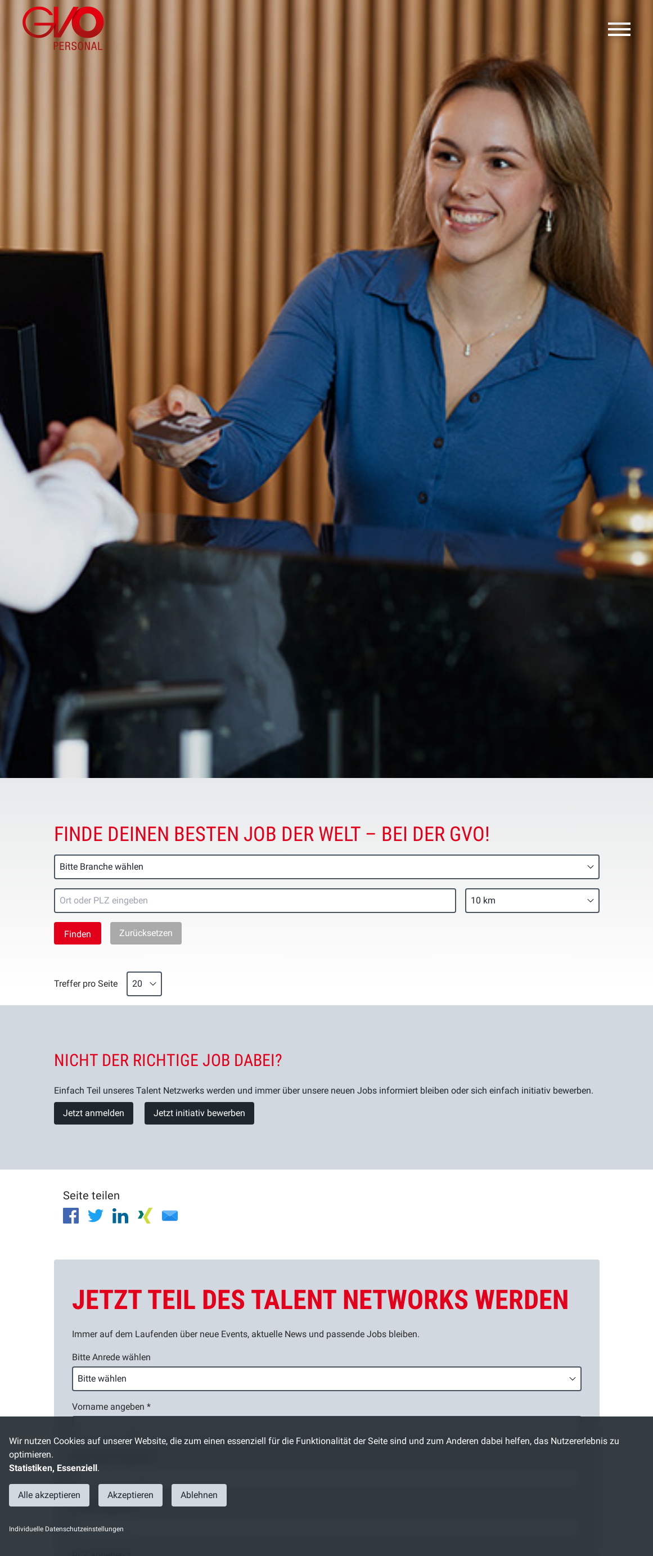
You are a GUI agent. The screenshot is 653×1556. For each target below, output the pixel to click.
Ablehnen (199, 1495)
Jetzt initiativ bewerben (199, 1113)
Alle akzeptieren (49, 1495)
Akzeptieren (130, 1495)
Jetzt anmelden (93, 1113)
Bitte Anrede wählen (111, 1357)
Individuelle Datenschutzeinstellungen (66, 1529)
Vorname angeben (111, 1407)
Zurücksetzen (146, 933)
